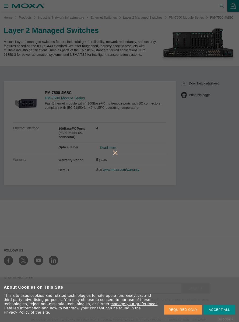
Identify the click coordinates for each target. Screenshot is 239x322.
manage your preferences (134, 304)
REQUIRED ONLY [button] (183, 310)
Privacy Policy (17, 312)
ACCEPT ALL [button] (219, 310)
